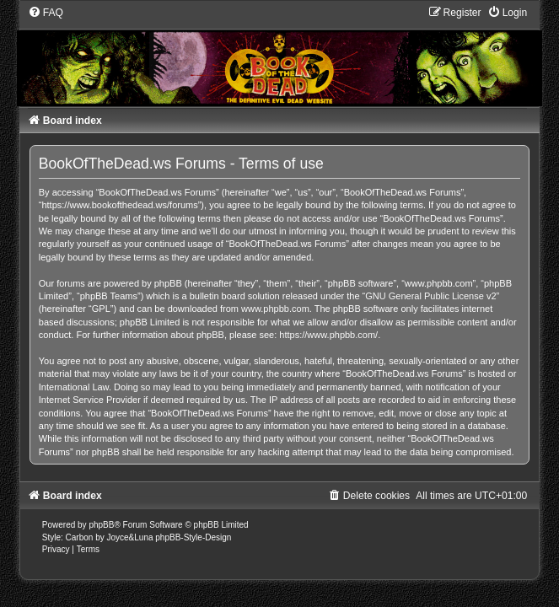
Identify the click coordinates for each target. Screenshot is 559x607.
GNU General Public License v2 (430, 296)
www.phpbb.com (275, 309)
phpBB (101, 524)
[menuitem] (45, 13)
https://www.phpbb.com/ (328, 335)
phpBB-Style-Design (193, 537)
